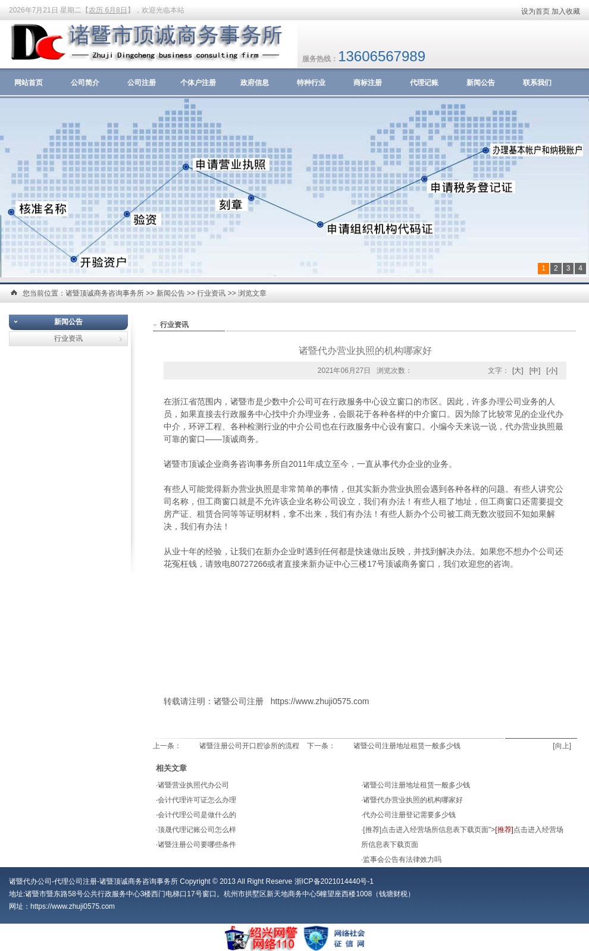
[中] (535, 370)
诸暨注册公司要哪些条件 (197, 844)
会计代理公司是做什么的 (197, 815)
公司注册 (141, 83)
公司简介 (85, 83)
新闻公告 (480, 83)
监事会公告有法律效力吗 (402, 859)
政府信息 (254, 83)
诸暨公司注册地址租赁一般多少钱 (406, 746)
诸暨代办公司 (30, 881)
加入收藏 (566, 11)
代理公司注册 (75, 881)
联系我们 (537, 83)
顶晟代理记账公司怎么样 (197, 830)
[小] (551, 370)
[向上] (562, 746)
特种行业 (311, 83)
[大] (518, 370)
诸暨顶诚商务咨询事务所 (104, 293)
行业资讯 (211, 293)
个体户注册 (198, 83)
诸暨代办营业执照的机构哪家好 (413, 800)
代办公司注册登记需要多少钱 (409, 815)
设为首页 (535, 11)
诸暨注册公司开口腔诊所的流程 (249, 746)
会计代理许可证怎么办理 (197, 800)
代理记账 (424, 83)
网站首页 (28, 83)
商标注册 (367, 83)
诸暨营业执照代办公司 (193, 785)
